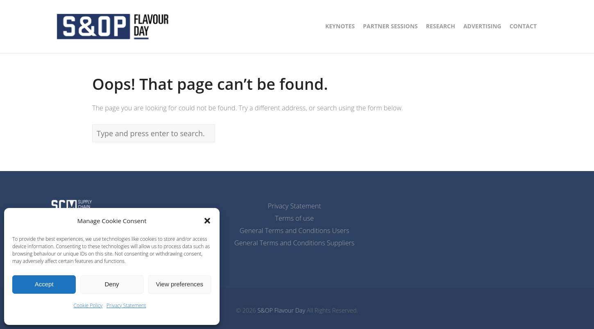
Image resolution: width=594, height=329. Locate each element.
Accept (44, 284)
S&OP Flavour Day (281, 310)
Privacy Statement (126, 305)
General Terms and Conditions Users (294, 230)
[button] (207, 221)
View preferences (180, 284)
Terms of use (294, 218)
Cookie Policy (88, 305)
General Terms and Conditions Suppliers (294, 242)
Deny (111, 284)
